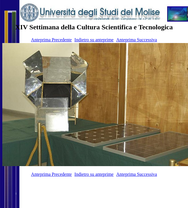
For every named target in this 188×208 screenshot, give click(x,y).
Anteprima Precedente (51, 39)
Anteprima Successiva (136, 39)
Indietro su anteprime (94, 39)
